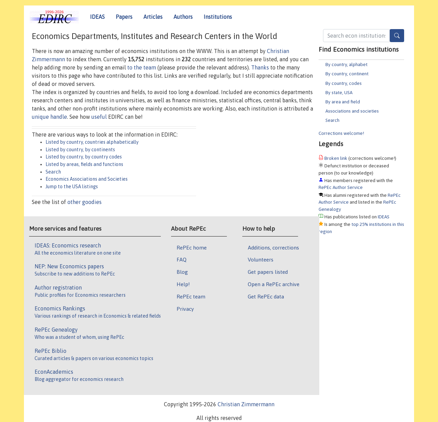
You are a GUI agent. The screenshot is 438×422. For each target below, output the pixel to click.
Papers (124, 17)
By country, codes (343, 83)
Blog (182, 272)
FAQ (181, 259)
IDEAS (97, 17)
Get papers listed (268, 272)
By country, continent (347, 73)
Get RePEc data (266, 296)
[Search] (397, 35)
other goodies (84, 202)
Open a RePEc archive (273, 284)
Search (332, 120)
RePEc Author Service (341, 187)
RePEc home (192, 247)
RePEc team (191, 296)
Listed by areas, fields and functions (84, 164)
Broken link (335, 158)
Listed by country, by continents (80, 149)
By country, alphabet (346, 64)
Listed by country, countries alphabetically (92, 142)
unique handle (49, 117)
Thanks (260, 67)
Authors (183, 17)
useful (99, 117)
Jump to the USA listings (72, 186)
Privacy (185, 309)
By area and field (342, 101)
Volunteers (260, 259)
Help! (183, 284)
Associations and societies (352, 111)
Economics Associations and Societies (87, 179)
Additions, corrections (273, 247)
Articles (153, 17)
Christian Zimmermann (246, 404)
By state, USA (338, 92)
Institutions (218, 17)
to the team (141, 67)
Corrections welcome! (341, 133)
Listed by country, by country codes (84, 156)
